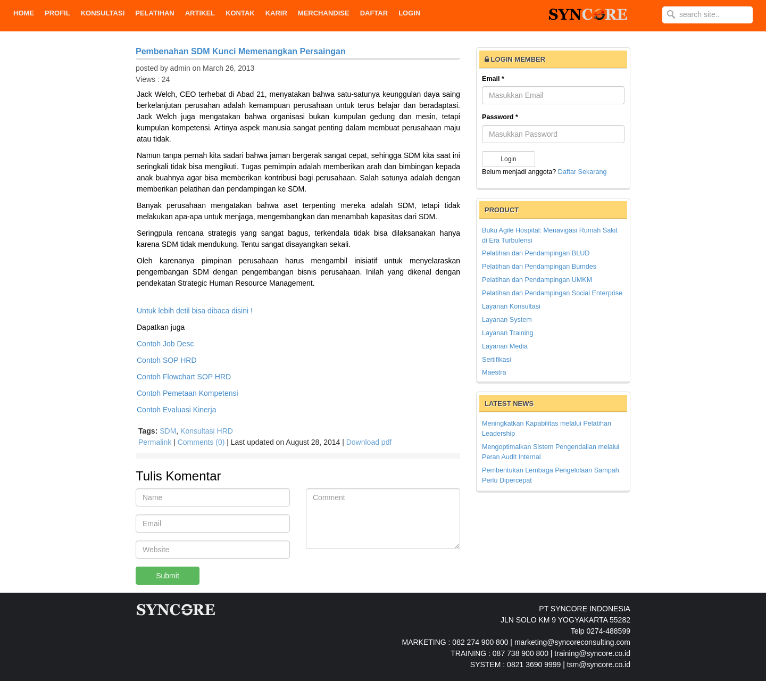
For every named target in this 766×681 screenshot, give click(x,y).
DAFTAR (374, 13)
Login (409, 13)
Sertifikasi (496, 359)
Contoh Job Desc (165, 343)
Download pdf (369, 442)
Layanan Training (508, 333)
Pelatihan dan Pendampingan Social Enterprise (552, 293)
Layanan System (507, 319)
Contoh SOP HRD (167, 360)
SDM (168, 431)
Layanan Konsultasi (511, 306)
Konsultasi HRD (206, 431)
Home (23, 13)
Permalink (154, 442)
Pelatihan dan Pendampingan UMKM (537, 280)
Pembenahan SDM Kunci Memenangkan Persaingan (241, 51)
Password (500, 117)
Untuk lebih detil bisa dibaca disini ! (195, 310)
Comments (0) (201, 442)
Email (493, 78)
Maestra (494, 372)
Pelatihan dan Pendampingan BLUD (535, 253)
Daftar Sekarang (582, 172)
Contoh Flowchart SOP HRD (184, 376)
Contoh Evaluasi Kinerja (176, 409)
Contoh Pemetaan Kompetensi (187, 393)
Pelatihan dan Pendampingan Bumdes (539, 266)
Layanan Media (505, 346)
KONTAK (240, 13)
